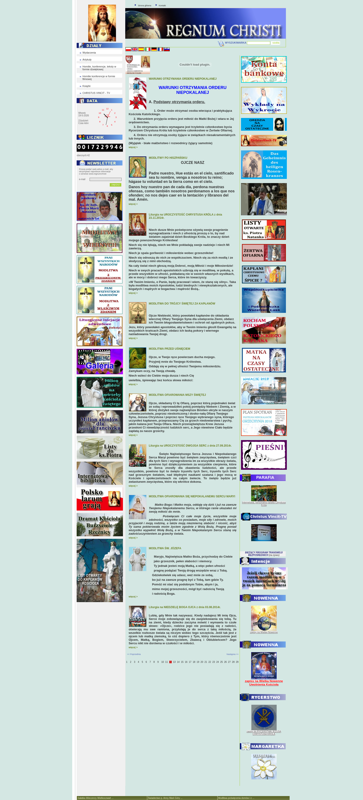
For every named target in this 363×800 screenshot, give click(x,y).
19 (198, 662)
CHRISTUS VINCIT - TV (96, 93)
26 (225, 662)
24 (217, 662)
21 (205, 662)
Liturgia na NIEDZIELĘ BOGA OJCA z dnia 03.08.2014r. (185, 607)
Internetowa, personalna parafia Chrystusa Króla (264, 503)
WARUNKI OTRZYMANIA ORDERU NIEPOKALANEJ (183, 78)
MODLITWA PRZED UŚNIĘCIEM (169, 348)
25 (221, 662)
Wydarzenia (89, 52)
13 (174, 662)
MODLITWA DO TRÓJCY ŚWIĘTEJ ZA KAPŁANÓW (182, 303)
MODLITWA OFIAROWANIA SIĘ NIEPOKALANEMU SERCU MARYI (192, 496)
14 (178, 662)
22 (209, 662)
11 (166, 662)
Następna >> (233, 654)
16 (186, 662)
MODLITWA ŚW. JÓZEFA (165, 548)
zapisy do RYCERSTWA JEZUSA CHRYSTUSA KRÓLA (264, 732)
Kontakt (162, 5)
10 (162, 662)
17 (190, 662)
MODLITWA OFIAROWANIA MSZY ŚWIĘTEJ (177, 395)
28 (233, 662)
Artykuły (86, 59)
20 (201, 662)
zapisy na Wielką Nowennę (264, 632)
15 (182, 662)
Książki (86, 86)
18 (194, 662)
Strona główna (144, 5)
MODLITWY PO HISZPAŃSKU (168, 157)
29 (237, 662)
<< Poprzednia (134, 654)
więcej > (133, 147)
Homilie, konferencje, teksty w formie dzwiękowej (99, 68)
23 (213, 662)
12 (170, 662)
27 (229, 662)
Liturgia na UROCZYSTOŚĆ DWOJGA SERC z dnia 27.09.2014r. (190, 445)
